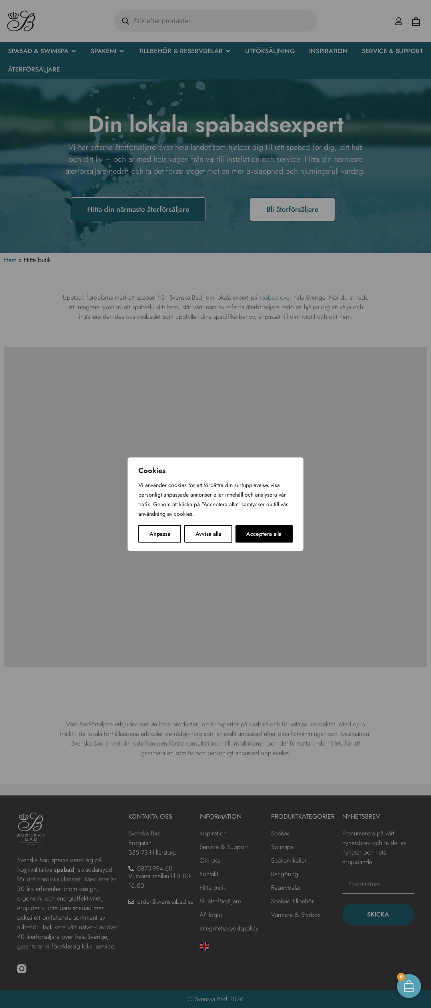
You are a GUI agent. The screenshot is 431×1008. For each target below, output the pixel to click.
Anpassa (160, 534)
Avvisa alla (208, 534)
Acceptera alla (263, 534)
